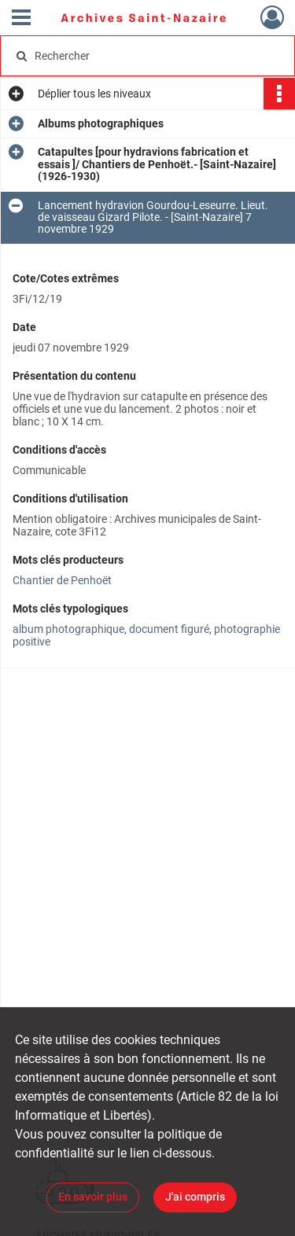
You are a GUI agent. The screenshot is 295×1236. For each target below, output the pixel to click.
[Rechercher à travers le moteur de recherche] (146, 55)
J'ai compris (195, 1196)
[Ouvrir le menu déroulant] (21, 18)
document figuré (169, 629)
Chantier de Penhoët (62, 580)
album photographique (68, 629)
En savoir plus (92, 1196)
